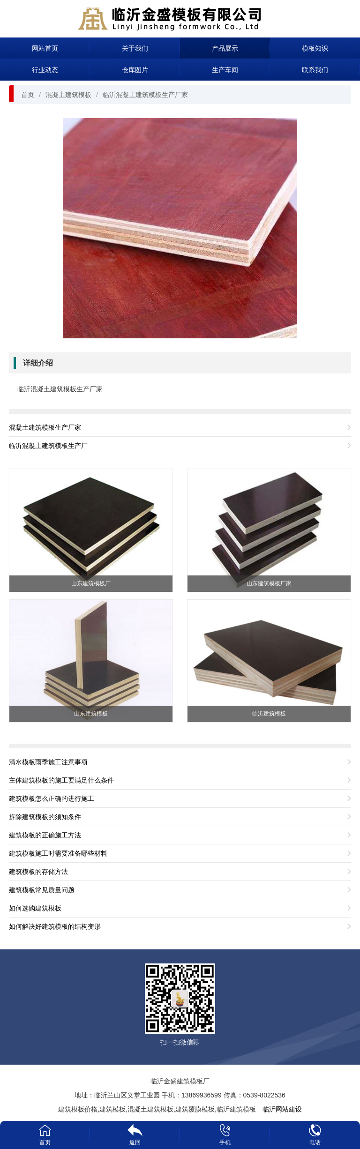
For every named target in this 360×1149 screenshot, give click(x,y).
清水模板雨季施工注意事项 (48, 762)
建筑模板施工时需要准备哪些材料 (58, 853)
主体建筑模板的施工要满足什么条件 (61, 780)
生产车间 (225, 70)
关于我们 (135, 48)
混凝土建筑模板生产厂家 (45, 427)
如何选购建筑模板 (35, 908)
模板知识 (315, 48)
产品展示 (225, 48)
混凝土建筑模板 (68, 94)
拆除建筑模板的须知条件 (45, 817)
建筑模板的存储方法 (38, 871)
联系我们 (315, 70)
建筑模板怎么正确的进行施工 (51, 798)
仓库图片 (135, 70)
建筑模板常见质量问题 (42, 890)
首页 (27, 94)
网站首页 (45, 48)
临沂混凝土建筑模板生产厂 (48, 445)
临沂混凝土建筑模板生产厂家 (145, 94)
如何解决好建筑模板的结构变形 (55, 926)
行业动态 (45, 70)
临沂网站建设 (282, 1109)
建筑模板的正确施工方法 (45, 835)
